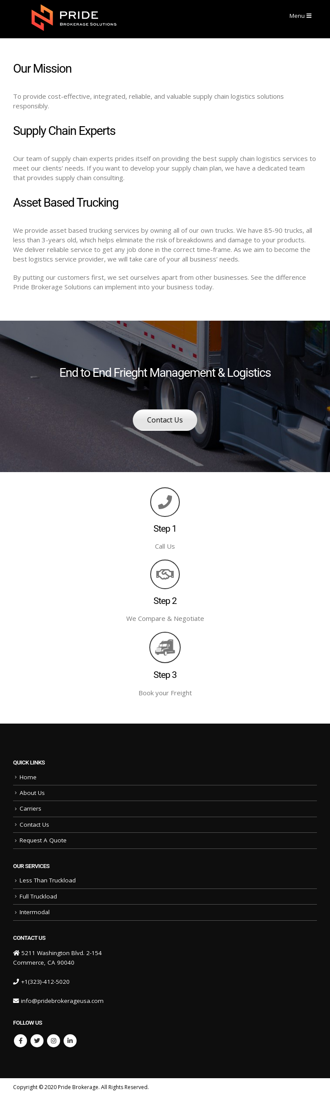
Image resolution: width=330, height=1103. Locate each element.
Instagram (53, 1040)
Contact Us (165, 420)
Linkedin (70, 1040)
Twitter (37, 1040)
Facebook (20, 1040)
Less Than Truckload (48, 880)
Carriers (30, 808)
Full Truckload (38, 896)
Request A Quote (43, 840)
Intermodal (35, 912)
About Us (32, 793)
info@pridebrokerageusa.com (62, 1001)
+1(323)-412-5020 (45, 982)
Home (28, 777)
